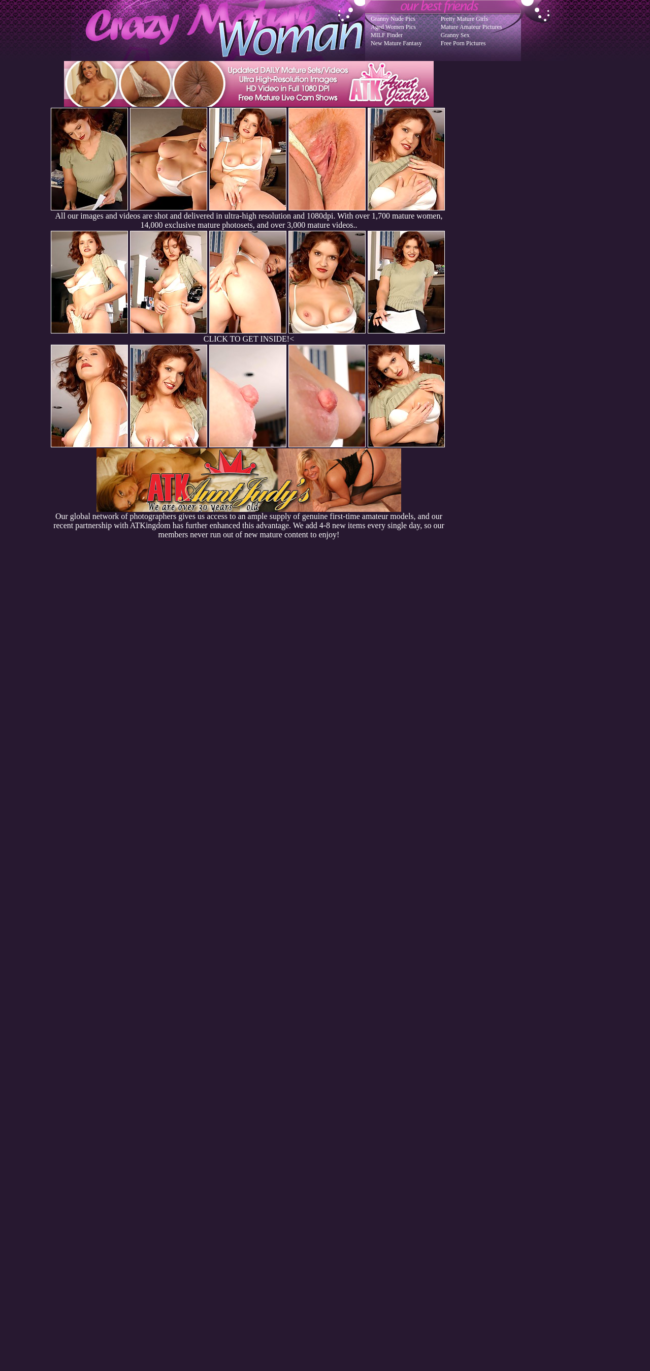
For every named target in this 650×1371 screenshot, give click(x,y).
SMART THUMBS (343, 1166)
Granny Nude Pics (393, 18)
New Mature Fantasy (396, 43)
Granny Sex (455, 35)
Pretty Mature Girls (464, 18)
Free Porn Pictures (463, 43)
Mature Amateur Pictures (471, 27)
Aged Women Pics (393, 27)
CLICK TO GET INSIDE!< (249, 338)
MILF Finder (387, 35)
